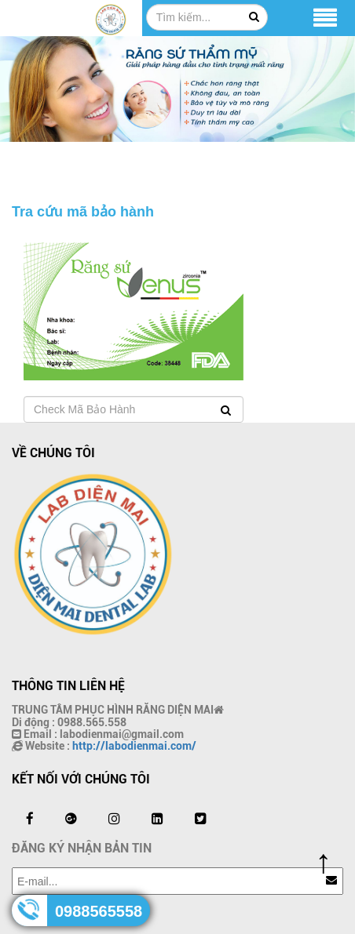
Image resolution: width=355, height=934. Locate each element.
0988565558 (98, 911)
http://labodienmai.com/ (134, 746)
